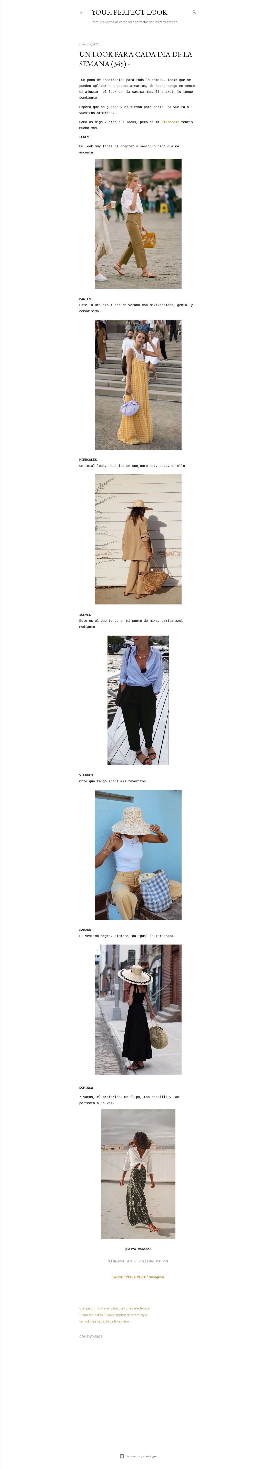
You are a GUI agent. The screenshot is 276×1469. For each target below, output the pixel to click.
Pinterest (170, 122)
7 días (98, 1315)
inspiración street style (131, 1315)
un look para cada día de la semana (104, 1321)
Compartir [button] (86, 1308)
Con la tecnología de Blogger (138, 1456)
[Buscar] (194, 11)
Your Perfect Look (129, 12)
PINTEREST (135, 1277)
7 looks (109, 1315)
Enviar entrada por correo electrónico (123, 1308)
